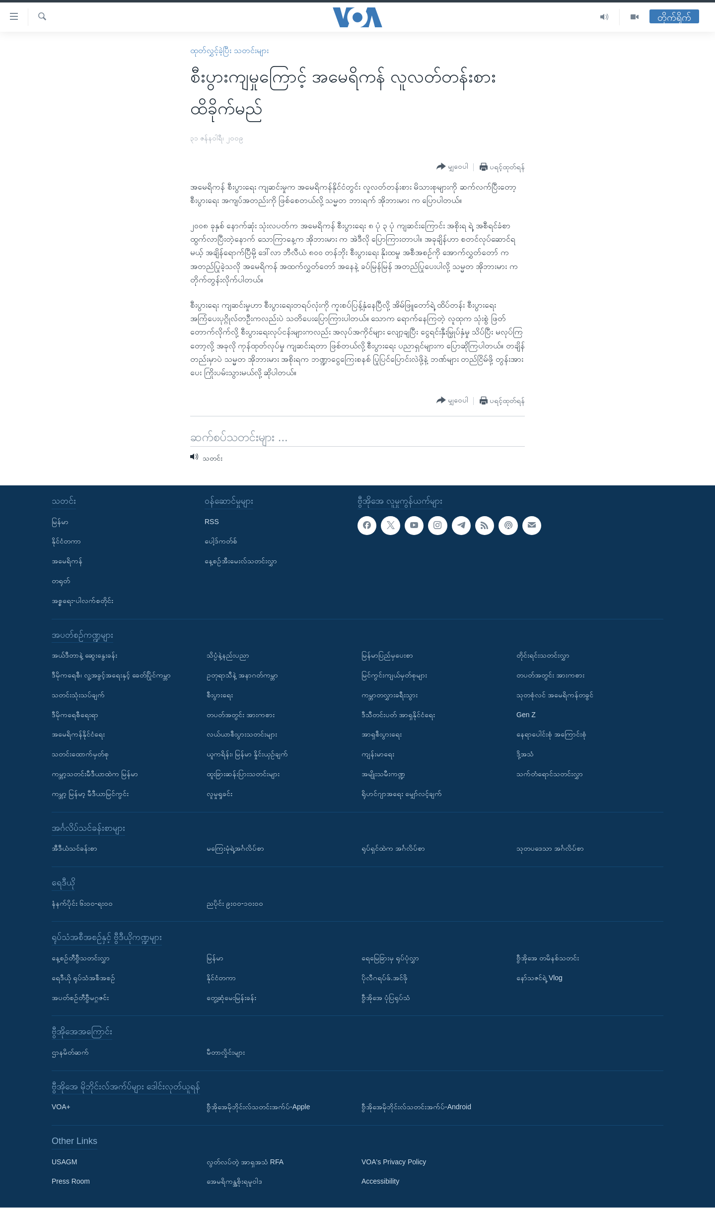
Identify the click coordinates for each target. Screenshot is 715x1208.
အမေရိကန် (67, 561)
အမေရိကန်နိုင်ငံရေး (78, 734)
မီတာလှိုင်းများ (226, 1052)
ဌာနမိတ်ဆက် (70, 1052)
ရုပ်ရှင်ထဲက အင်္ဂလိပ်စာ (393, 849)
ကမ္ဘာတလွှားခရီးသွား (389, 695)
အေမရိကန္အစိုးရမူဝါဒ (234, 1182)
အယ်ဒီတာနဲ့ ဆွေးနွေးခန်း (84, 656)
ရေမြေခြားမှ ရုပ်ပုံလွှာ (390, 958)
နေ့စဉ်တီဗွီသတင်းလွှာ (81, 958)
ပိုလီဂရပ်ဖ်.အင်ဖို (384, 978)
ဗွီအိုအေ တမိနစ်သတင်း (547, 958)
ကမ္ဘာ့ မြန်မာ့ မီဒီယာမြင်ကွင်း (90, 794)
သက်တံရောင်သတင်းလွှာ (549, 774)
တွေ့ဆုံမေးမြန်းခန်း (231, 998)
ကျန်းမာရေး (377, 754)
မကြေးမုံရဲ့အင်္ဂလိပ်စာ (235, 849)
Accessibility (380, 1182)
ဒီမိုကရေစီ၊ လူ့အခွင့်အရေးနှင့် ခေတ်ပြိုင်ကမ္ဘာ (111, 675)
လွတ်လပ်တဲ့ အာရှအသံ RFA (245, 1162)
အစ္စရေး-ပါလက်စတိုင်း (82, 600)
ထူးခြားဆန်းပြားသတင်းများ (243, 774)
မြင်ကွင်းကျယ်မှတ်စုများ (394, 675)
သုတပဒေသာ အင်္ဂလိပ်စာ (550, 849)
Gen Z (526, 715)
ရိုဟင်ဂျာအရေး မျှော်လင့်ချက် (401, 794)
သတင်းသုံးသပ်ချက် (78, 695)
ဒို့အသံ (525, 754)
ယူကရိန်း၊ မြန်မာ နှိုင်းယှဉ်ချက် (247, 754)
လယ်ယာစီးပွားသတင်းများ (242, 734)
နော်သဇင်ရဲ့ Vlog (539, 978)
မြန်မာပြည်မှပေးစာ (387, 656)
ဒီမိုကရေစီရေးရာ (75, 715)
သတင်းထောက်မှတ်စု (80, 754)
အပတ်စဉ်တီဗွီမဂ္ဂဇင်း (80, 998)
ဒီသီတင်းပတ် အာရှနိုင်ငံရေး (398, 715)
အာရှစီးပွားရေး (381, 734)
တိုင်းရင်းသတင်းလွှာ (543, 656)
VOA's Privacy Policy (393, 1162)
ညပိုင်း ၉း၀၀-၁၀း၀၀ (235, 903)
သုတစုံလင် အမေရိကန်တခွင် (554, 695)
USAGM (64, 1162)
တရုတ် (61, 581)
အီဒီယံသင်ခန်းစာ (74, 849)
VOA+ (61, 1107)
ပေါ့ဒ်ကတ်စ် (221, 541)
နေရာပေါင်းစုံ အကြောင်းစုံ (551, 734)
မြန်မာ (60, 522)
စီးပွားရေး (220, 695)
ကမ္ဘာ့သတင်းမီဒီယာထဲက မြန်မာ (95, 774)
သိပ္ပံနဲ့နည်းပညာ (228, 656)
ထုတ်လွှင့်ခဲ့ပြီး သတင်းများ (229, 50)
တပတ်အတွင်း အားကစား (241, 715)
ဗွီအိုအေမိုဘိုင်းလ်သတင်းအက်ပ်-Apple (258, 1107)
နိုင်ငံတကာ (66, 541)
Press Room (71, 1182)
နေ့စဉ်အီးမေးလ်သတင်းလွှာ (241, 561)
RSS (212, 522)
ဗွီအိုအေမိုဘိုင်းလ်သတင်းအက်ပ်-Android (416, 1107)
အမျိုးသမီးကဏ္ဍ (383, 774)
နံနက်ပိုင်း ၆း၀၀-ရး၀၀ (82, 903)
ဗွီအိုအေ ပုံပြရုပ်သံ (385, 998)
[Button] (452, 167)
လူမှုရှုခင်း (219, 794)
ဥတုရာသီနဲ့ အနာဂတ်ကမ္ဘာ (242, 675)
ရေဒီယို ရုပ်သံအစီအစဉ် (83, 978)
